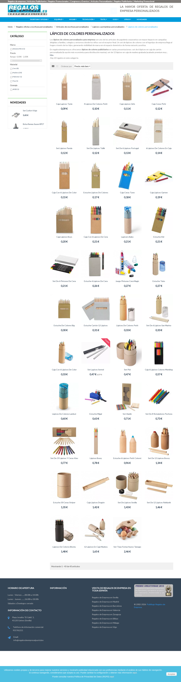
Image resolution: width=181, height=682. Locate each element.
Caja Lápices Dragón (96, 502)
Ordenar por (66, 66)
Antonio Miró (19, 49)
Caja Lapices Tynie (64, 104)
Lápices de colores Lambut (64, 414)
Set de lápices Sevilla (127, 502)
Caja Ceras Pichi (159, 104)
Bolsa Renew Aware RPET (33, 124)
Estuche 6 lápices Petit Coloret (127, 458)
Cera (16, 68)
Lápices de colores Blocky (64, 547)
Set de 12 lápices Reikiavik (159, 502)
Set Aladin (127, 414)
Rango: (13, 56)
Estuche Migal (96, 414)
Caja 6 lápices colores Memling (159, 369)
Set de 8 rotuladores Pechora (159, 414)
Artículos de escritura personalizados (72, 27)
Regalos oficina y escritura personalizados (34, 27)
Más (52, 55)
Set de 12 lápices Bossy (159, 458)
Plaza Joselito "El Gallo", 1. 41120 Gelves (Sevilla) (21, 619)
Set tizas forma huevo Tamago (127, 547)
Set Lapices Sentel (96, 369)
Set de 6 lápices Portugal (127, 148)
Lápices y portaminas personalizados (108, 27)
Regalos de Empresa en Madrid (105, 601)
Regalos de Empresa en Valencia (106, 610)
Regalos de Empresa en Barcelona (107, 606)
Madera (17, 73)
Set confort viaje (30, 110)
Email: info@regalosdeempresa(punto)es (26, 639)
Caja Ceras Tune (127, 192)
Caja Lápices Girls (127, 104)
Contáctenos (56, 596)
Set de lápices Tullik (96, 148)
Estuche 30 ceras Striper (64, 502)
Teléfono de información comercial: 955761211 (26, 629)
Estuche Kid (158, 237)
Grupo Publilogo (57, 601)
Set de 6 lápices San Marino (158, 325)
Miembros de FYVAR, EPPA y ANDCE (66, 622)
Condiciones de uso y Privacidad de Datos (68, 606)
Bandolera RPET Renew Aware (32, 139)
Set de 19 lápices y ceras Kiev (64, 458)
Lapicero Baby (127, 237)
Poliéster (17, 77)
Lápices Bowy (96, 458)
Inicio (10, 27)
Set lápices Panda (64, 148)
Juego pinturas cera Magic (127, 281)
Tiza (15, 81)
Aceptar (171, 674)
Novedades (18, 102)
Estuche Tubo (159, 281)
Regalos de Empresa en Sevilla (105, 597)
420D (16, 89)
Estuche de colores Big (64, 325)
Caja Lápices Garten (159, 192)
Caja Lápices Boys (64, 237)
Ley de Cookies (56, 611)
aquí (135, 673)
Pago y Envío (55, 616)
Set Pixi (127, 369)
